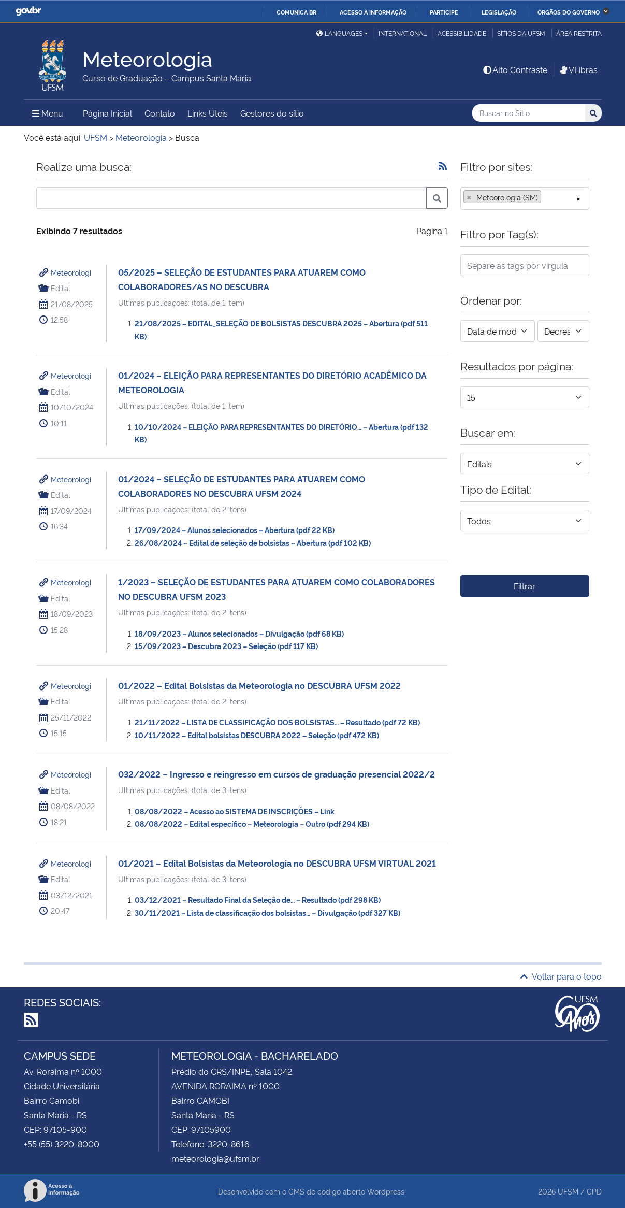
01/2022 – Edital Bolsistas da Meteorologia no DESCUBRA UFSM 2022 (259, 685)
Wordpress (385, 1191)
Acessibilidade (462, 32)
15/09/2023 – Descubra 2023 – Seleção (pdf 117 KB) (226, 646)
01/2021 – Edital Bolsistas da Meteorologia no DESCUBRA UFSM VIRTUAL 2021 (277, 863)
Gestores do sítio (272, 113)
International (403, 32)
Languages (339, 32)
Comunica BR (296, 12)
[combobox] (524, 198)
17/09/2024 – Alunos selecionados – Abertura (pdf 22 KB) (235, 530)
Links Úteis (207, 113)
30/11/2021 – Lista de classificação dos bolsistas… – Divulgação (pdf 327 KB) (267, 912)
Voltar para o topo (561, 976)
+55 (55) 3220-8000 (61, 1143)
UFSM (568, 1191)
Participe (444, 12)
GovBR (28, 11)
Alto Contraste (514, 69)
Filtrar (524, 586)
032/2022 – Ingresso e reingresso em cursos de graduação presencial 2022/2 (276, 774)
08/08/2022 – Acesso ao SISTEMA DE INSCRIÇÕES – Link (235, 811)
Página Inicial (107, 113)
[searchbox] (547, 197)
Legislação (499, 12)
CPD (594, 1191)
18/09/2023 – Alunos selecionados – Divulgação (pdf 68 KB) (239, 633)
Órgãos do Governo (568, 12)
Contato (159, 113)
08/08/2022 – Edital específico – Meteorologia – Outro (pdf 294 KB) (252, 823)
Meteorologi (71, 272)
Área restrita (579, 32)
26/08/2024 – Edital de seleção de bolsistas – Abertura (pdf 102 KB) (253, 543)
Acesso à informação (373, 12)
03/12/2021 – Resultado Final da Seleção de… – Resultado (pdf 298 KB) (258, 899)
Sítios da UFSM (521, 32)
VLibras (578, 69)
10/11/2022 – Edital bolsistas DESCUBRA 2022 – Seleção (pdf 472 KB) (257, 735)
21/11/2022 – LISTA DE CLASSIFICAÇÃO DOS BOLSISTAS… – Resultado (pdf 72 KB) (277, 722)
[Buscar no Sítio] (529, 113)
